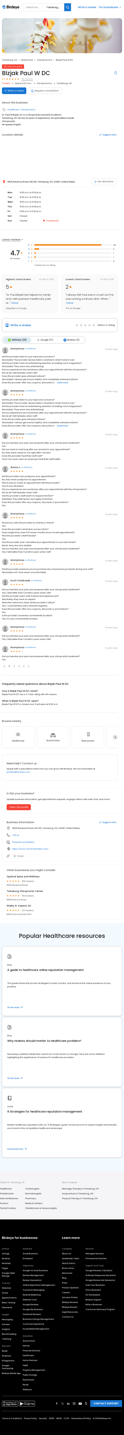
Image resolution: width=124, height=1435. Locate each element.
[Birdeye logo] (11, 7)
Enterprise (28, 1258)
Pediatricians (7, 1192)
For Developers (93, 1294)
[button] (28, 665)
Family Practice (8, 1207)
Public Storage (30, 1374)
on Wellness (30, 348)
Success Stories (70, 1297)
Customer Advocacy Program (100, 1309)
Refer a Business (94, 1304)
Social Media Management (36, 1328)
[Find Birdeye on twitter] (62, 1403)
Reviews (6, 1258)
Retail (25, 1384)
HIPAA (59, 1418)
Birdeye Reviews (70, 1301)
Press (64, 1282)
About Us (66, 1253)
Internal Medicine (9, 1197)
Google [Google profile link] (19, 855)
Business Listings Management (38, 1318)
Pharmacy (30, 1197)
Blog (64, 1277)
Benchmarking (9, 1333)
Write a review (87, 7)
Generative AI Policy (81, 1418)
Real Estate (28, 1379)
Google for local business (35, 1270)
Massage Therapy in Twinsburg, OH (80, 1188)
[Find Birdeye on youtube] (80, 1403)
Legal (25, 1364)
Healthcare (27, 59)
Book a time (68, 1267)
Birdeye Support (93, 1299)
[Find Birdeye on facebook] (57, 1403)
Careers (66, 1292)
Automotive (29, 1340)
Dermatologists (33, 1192)
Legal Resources (70, 1311)
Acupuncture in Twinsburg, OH (77, 1192)
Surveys (6, 1323)
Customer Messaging (33, 1289)
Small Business (30, 1253)
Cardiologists (32, 1188)
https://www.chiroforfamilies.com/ (30, 848)
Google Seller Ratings (8, 1274)
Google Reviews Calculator (99, 1270)
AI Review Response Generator (101, 1274)
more (14, 303)
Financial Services (31, 1350)
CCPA (66, 1418)
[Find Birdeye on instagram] (74, 1403)
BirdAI (4, 1350)
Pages (5, 1267)
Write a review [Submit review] (14, 90)
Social (5, 1292)
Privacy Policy (30, 1418)
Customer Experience (33, 1323)
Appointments (9, 1297)
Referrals (6, 1262)
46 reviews (27, 78)
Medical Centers (33, 1202)
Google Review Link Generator (100, 1279)
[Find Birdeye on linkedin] (68, 1403)
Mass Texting (8, 1302)
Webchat (6, 1287)
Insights (6, 1328)
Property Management (34, 1369)
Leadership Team (70, 1258)
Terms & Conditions (12, 1418)
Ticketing (6, 1338)
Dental (26, 1345)
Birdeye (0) (69, 339)
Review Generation (32, 1279)
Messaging (7, 1319)
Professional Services (96, 1258)
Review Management (33, 1274)
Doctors (4, 1202)
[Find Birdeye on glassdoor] (86, 1403)
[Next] (115, 736)
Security (43, 1418)
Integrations (8, 1360)
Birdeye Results (69, 1306)
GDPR (51, 1418)
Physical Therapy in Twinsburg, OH (80, 1197)
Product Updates (70, 1287)
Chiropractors (44, 59)
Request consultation (45, 90)
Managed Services (95, 1253)
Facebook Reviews (32, 1313)
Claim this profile (18, 806)
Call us (15, 834)
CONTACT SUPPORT (106, 1403)
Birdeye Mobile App (11, 1372)
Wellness (27, 1389)
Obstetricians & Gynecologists (41, 1207)
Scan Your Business (95, 1284)
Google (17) (43, 339)
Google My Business (33, 1309)
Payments (7, 1307)
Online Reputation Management (39, 1284)
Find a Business (93, 1289)
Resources (67, 1272)
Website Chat (30, 1299)
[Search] (67, 7)
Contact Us (67, 1316)
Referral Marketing (32, 1294)
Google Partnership (7, 1366)
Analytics (6, 1355)
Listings (6, 1253)
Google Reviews (31, 1304)
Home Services (30, 1359)
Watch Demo (68, 1262)
